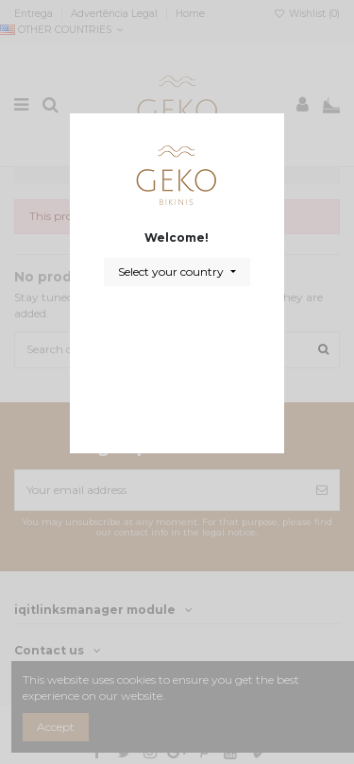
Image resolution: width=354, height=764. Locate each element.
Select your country (172, 271)
